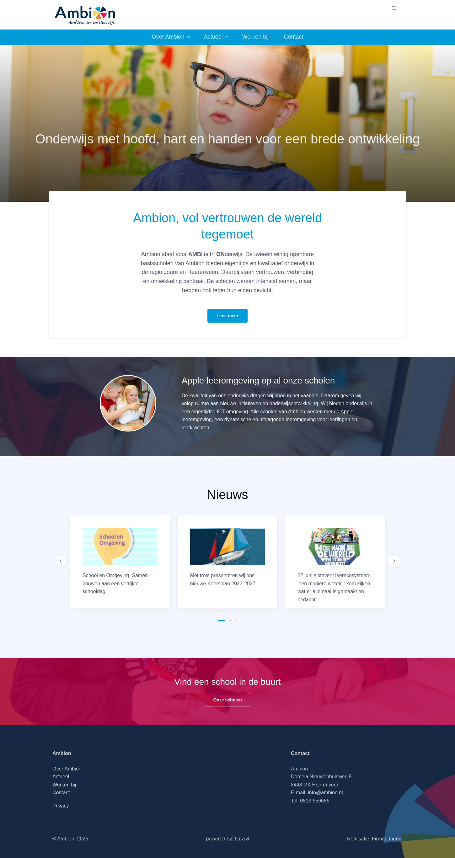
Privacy (60, 805)
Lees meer (227, 315)
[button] (221, 620)
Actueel (213, 37)
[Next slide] (394, 561)
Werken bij (255, 37)
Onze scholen (227, 699)
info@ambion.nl (325, 792)
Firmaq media (387, 838)
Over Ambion (168, 37)
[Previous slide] (60, 561)
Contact (293, 37)
